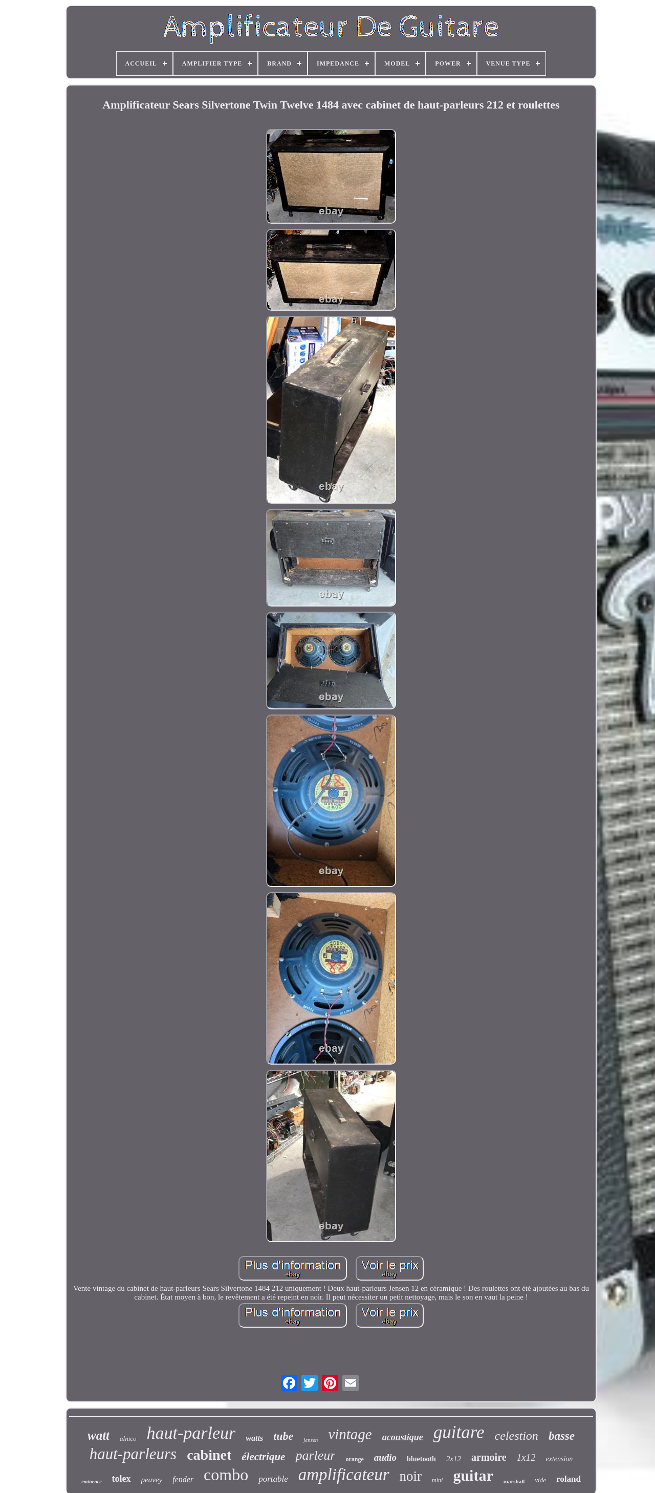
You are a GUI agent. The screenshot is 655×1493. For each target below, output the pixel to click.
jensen (310, 1440)
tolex (121, 1479)
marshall (514, 1481)
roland (568, 1479)
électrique (263, 1457)
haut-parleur (191, 1432)
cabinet (209, 1455)
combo (226, 1474)
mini (437, 1480)
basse (562, 1436)
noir (411, 1476)
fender (182, 1479)
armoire (489, 1457)
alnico (128, 1438)
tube (283, 1436)
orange (354, 1459)
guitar (473, 1475)
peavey (152, 1480)
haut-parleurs (133, 1454)
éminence (91, 1481)
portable (273, 1479)
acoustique (402, 1437)
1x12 (526, 1457)
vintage (350, 1434)
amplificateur (343, 1474)
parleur (315, 1455)
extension (559, 1459)
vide (540, 1480)
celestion (516, 1435)
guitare (459, 1432)
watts (254, 1438)
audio (385, 1457)
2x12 (453, 1459)
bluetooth (421, 1459)
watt (99, 1435)
